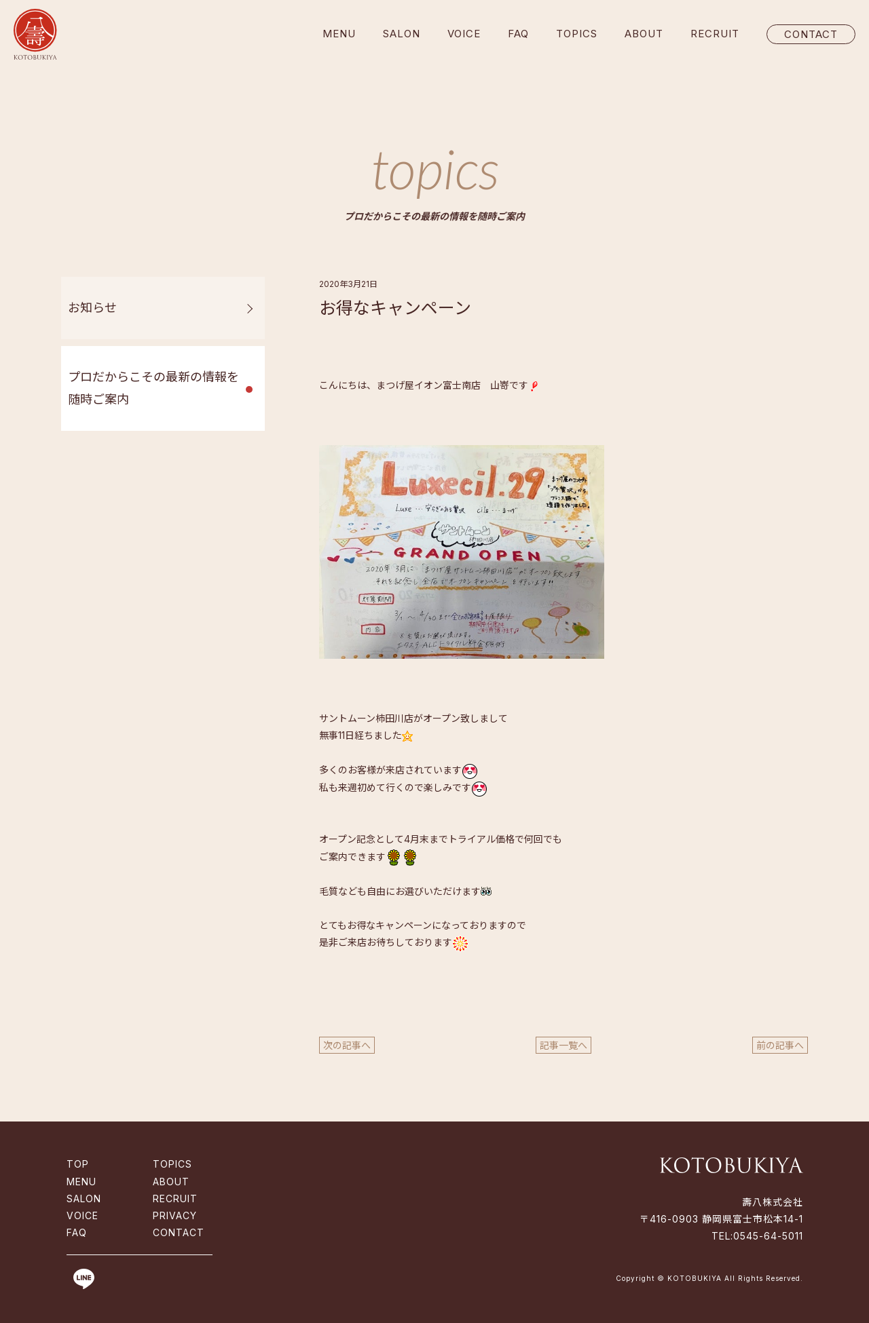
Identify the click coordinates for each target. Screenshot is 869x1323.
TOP (78, 1164)
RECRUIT (714, 33)
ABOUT (644, 33)
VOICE (464, 33)
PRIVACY (175, 1215)
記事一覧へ (563, 1045)
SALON (401, 33)
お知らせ (92, 308)
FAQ (518, 33)
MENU (339, 33)
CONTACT (811, 34)
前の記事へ (780, 1045)
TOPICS (576, 33)
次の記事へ (347, 1045)
